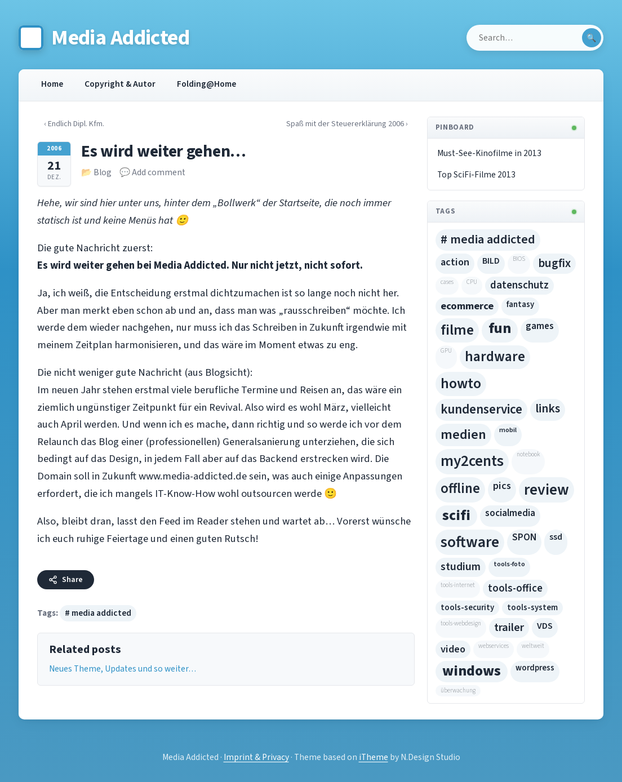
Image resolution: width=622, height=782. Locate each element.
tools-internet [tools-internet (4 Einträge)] (458, 585)
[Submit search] (591, 37)
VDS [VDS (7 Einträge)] (545, 626)
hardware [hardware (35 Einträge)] (495, 356)
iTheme (373, 757)
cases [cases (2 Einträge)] (447, 282)
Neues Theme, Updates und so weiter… (122, 669)
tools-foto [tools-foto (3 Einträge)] (509, 564)
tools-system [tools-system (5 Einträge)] (532, 608)
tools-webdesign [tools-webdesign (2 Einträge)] (461, 623)
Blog (103, 172)
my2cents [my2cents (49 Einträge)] (472, 461)
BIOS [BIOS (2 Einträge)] (519, 259)
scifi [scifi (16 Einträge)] (456, 515)
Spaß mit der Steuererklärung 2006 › (340, 123)
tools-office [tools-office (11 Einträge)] (515, 588)
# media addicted (98, 613)
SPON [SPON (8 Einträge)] (524, 537)
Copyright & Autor (120, 84)
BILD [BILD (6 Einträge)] (491, 261)
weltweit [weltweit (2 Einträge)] (533, 646)
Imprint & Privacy (256, 757)
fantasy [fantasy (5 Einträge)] (520, 304)
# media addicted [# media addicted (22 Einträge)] (488, 239)
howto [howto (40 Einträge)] (461, 383)
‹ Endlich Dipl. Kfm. (79, 123)
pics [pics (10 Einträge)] (502, 485)
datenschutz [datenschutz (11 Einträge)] (519, 285)
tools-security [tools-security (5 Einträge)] (467, 608)
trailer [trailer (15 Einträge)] (509, 627)
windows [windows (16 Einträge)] (471, 671)
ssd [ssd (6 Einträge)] (555, 537)
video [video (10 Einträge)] (453, 649)
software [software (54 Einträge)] (470, 542)
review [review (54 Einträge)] (546, 490)
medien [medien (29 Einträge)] (463, 435)
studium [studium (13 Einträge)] (461, 567)
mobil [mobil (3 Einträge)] (508, 430)
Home (52, 84)
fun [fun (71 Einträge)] (499, 328)
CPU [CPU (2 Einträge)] (471, 282)
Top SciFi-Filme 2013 (476, 174)
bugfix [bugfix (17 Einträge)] (554, 263)
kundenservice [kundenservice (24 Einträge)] (481, 409)
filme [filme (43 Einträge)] (457, 330)
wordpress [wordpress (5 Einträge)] (535, 668)
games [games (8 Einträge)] (540, 326)
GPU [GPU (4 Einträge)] (446, 350)
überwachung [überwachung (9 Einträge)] (458, 690)
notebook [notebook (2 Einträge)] (528, 454)
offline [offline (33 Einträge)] (460, 489)
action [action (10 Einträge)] (455, 262)
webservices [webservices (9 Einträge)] (493, 646)
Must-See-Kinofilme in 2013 (489, 153)
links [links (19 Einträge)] (547, 408)
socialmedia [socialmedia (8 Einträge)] (510, 513)
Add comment (158, 172)
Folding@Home (206, 84)
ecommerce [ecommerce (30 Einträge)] (467, 306)
